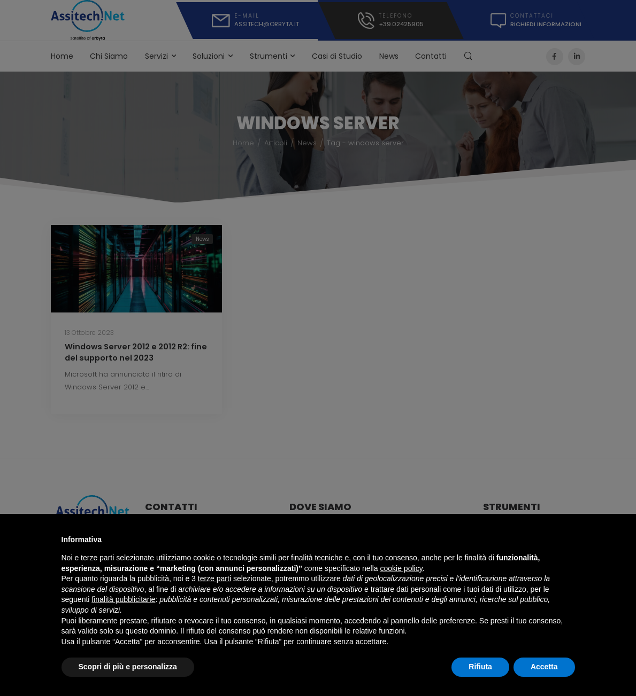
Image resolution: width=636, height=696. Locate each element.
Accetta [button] (544, 666)
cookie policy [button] (401, 568)
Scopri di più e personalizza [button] (128, 666)
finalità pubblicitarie (123, 599)
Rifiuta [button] (480, 666)
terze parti (214, 578)
